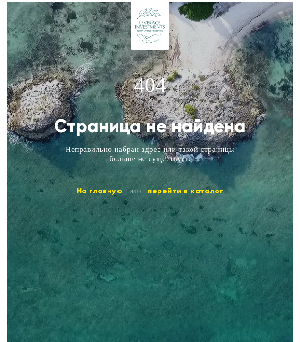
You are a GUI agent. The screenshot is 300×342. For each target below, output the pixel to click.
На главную (100, 190)
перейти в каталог (186, 190)
